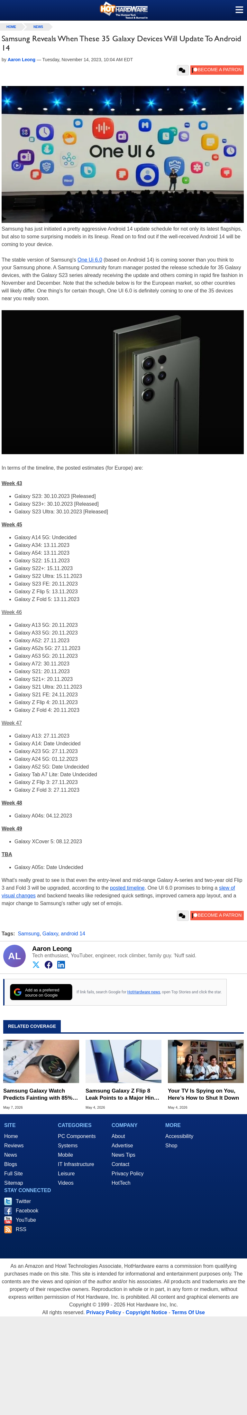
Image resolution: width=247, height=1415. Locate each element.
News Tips (123, 1155)
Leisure (66, 1173)
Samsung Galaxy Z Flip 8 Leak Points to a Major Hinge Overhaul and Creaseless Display (123, 1095)
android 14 (73, 933)
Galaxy (50, 933)
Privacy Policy (128, 1173)
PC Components (77, 1136)
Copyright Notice (146, 1312)
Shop (171, 1145)
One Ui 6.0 (90, 260)
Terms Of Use (188, 1312)
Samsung (29, 933)
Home (11, 1136)
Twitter (23, 1201)
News (38, 27)
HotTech (121, 1183)
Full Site (13, 1173)
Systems (68, 1145)
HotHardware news (143, 992)
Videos (66, 1183)
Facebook (27, 1210)
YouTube (26, 1220)
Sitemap (13, 1183)
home (11, 27)
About (118, 1136)
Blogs (10, 1164)
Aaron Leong (52, 948)
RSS (21, 1229)
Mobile (65, 1155)
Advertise (122, 1145)
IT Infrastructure (76, 1164)
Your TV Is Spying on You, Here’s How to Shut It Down (203, 1094)
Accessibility (179, 1136)
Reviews (13, 1145)
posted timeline (127, 888)
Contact (120, 1164)
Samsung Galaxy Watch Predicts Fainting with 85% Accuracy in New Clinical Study (37, 1095)
